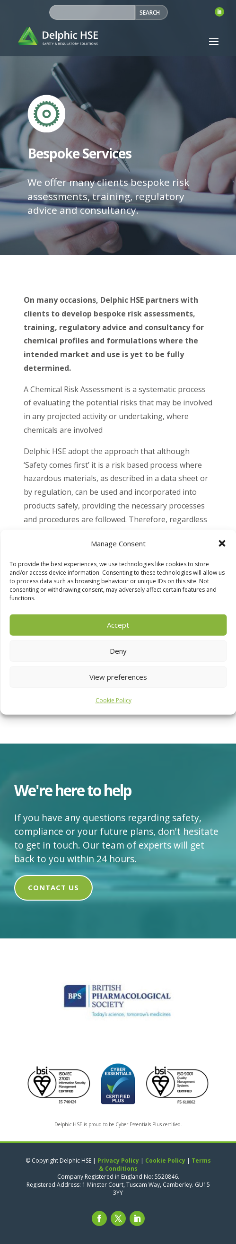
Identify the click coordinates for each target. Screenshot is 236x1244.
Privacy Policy (118, 1160)
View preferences (118, 677)
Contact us (53, 887)
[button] (222, 543)
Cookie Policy (113, 700)
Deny (118, 651)
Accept (118, 625)
